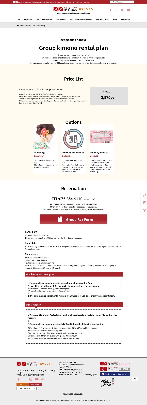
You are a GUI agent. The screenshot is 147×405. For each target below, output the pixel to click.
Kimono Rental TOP (28, 25)
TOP (18, 19)
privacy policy (68, 393)
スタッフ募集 (78, 393)
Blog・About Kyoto (102, 19)
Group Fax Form (74, 219)
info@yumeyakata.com (73, 369)
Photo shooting (61, 19)
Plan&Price (28, 19)
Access (115, 19)
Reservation (125, 19)
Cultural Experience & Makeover (81, 19)
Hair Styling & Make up (44, 19)
